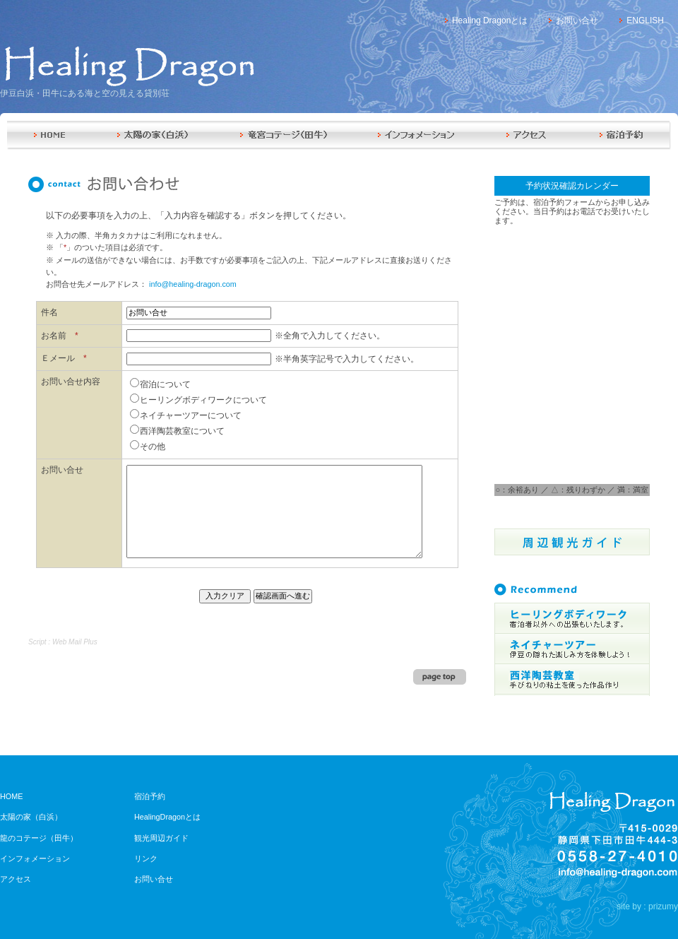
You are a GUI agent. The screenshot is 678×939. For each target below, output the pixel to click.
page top (439, 677)
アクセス (527, 135)
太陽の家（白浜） (152, 135)
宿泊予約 (622, 135)
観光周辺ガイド (161, 838)
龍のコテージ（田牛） (39, 838)
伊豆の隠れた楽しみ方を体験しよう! (572, 649)
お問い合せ (577, 20)
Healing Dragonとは (490, 20)
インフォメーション (417, 135)
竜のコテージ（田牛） (283, 135)
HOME (48, 135)
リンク (145, 858)
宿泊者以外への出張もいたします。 (572, 618)
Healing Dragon (127, 66)
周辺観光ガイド (572, 541)
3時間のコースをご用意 (572, 680)
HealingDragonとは (167, 817)
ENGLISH (645, 20)
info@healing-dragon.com (193, 284)
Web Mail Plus (74, 642)
